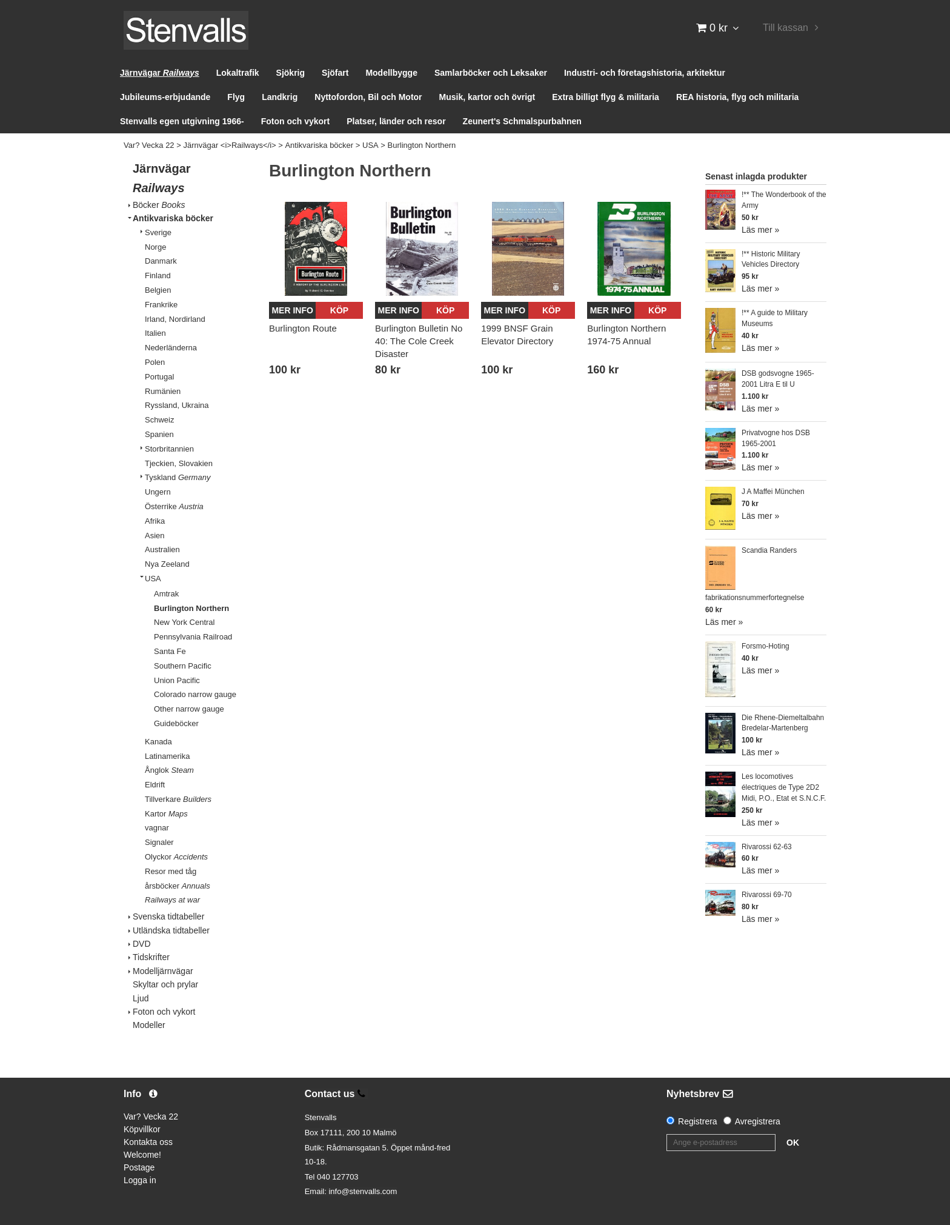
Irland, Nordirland (175, 319)
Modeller (149, 1025)
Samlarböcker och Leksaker (490, 73)
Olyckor (176, 856)
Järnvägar (159, 73)
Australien (162, 549)
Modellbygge (391, 73)
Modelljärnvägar (163, 971)
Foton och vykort (295, 121)
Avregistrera (757, 1121)
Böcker (159, 205)
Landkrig (279, 97)
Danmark (161, 260)
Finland (158, 275)
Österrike (174, 506)
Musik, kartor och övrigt (487, 97)
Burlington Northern (422, 145)
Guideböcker (176, 723)
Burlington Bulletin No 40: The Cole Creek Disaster (418, 341)
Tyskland (177, 477)
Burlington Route (303, 328)
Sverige (158, 232)
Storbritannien (169, 448)
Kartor (166, 813)
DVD (142, 944)
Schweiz (159, 419)
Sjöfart (335, 73)
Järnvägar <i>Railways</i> (229, 145)
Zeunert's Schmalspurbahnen (522, 121)
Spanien (159, 434)
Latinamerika (167, 756)
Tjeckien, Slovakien (179, 463)
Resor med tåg (170, 871)
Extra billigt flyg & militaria (605, 97)
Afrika (155, 521)
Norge (155, 247)
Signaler (159, 842)
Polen (155, 362)
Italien (155, 333)
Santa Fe (170, 651)
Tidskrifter (151, 957)
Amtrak (166, 593)
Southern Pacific (182, 665)
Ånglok (169, 770)
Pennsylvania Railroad (193, 636)
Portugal (159, 376)
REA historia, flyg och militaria (737, 97)
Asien (155, 535)
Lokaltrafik (237, 73)
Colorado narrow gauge (195, 694)
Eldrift (155, 784)
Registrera (697, 1121)
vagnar (157, 827)
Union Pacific (177, 680)
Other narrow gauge (189, 708)
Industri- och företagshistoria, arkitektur (644, 73)
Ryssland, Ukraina (177, 405)
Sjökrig (290, 73)
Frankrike (161, 304)
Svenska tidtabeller (168, 916)
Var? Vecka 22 (149, 145)
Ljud (140, 998)
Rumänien (163, 391)
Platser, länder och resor (396, 121)
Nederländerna (171, 347)
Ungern (158, 491)
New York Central (184, 622)
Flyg (236, 97)
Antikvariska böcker (319, 145)
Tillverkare (178, 799)
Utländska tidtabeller (171, 930)
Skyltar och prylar (165, 984)
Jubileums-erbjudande (165, 97)
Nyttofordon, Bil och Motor (368, 97)
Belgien (158, 290)
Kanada (158, 741)
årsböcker (177, 885)
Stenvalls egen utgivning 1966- (182, 121)
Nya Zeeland (167, 564)
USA (370, 145)
